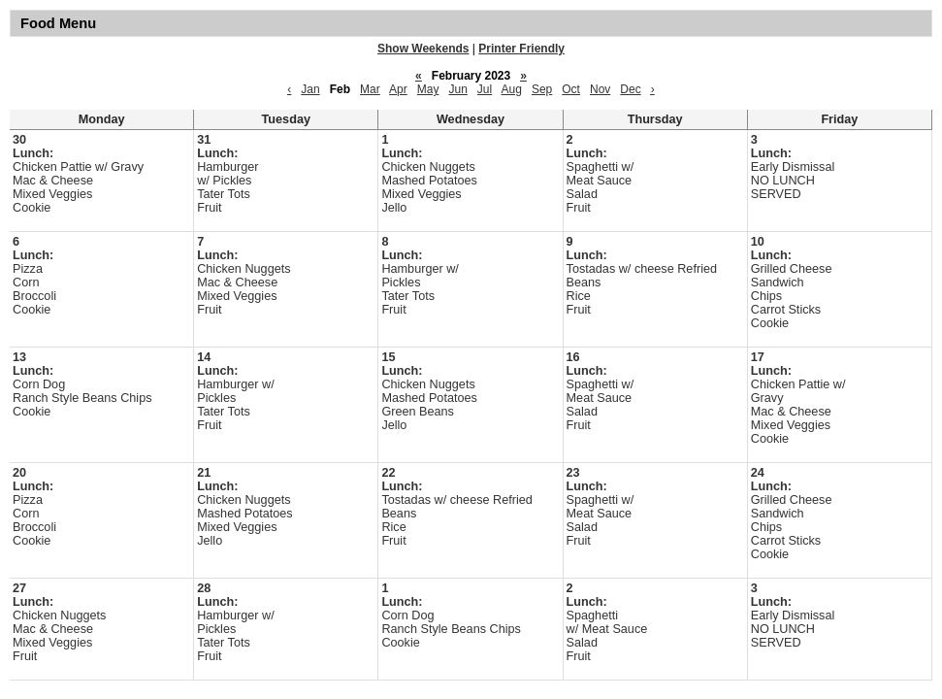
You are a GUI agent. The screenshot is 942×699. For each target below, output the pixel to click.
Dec (630, 89)
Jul (484, 89)
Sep (542, 89)
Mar (370, 89)
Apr (398, 89)
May (428, 89)
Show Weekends (423, 48)
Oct (571, 89)
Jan (310, 89)
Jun (457, 89)
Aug (512, 89)
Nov (600, 89)
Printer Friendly (521, 48)
